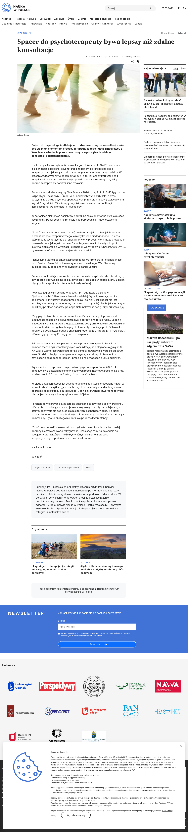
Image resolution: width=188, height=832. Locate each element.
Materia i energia (100, 18)
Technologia (122, 18)
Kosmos (6, 18)
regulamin (74, 633)
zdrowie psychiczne (68, 467)
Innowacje (36, 23)
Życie (71, 18)
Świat (147, 211)
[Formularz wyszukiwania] (130, 8)
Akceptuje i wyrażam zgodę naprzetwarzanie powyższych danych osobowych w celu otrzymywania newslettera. (95, 634)
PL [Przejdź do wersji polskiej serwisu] (179, 8)
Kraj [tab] (175, 68)
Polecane (156, 307)
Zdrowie (59, 18)
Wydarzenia (124, 23)
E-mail (61, 620)
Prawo (63, 23)
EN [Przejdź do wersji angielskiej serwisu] (184, 8)
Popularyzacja (79, 23)
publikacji (106, 203)
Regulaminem (104, 588)
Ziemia (82, 18)
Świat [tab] (183, 68)
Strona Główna (167, 33)
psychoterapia (42, 467)
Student (86, 562)
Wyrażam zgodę (76, 815)
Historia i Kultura (25, 18)
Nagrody (51, 23)
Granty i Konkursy (102, 23)
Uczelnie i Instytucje (14, 23)
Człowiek (45, 18)
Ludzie (138, 23)
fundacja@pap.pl (132, 803)
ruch (88, 467)
